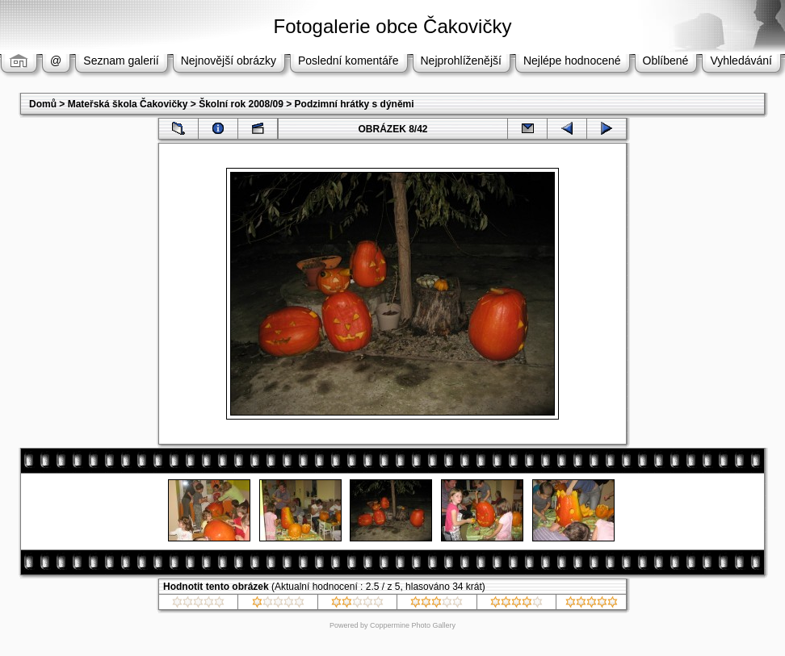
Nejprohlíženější (461, 60)
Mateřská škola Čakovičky (128, 104)
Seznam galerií (120, 60)
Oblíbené (666, 60)
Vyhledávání (741, 60)
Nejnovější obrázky (228, 60)
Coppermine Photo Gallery (412, 625)
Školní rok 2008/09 (241, 104)
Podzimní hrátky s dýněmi (354, 104)
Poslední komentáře (348, 60)
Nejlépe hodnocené (572, 60)
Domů (43, 104)
